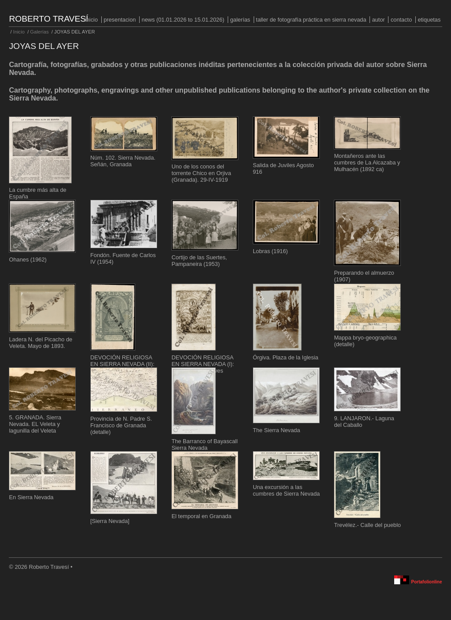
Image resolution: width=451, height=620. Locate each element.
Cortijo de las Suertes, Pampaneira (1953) (199, 260)
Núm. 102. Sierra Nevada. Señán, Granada (122, 161)
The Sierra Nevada (276, 430)
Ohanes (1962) (27, 259)
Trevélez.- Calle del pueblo (367, 525)
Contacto (401, 19)
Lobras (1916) (270, 251)
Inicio (91, 19)
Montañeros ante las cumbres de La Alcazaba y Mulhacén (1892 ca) (367, 162)
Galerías (240, 19)
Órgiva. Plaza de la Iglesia (285, 357)
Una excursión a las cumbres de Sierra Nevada (286, 490)
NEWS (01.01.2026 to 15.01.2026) (183, 19)
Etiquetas (429, 19)
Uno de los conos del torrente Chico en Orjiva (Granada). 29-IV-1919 (201, 173)
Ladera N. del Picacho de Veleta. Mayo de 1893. (40, 342)
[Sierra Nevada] (109, 521)
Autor (378, 19)
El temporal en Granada (201, 516)
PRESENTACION (120, 19)
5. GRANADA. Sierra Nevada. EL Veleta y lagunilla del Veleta (35, 424)
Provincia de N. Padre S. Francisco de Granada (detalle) (121, 425)
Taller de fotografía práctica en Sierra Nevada (311, 19)
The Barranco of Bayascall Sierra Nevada (204, 444)
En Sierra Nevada (31, 497)
